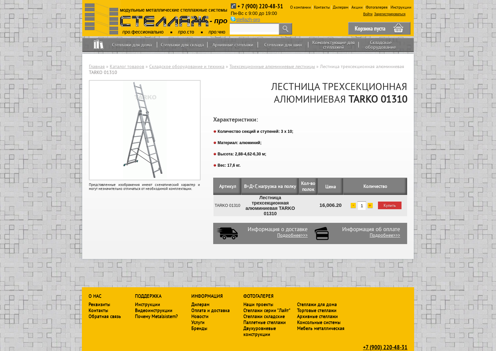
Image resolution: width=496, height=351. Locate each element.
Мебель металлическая (320, 328)
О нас (95, 296)
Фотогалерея (377, 7)
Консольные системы (319, 322)
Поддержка (148, 296)
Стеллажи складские (264, 316)
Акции (357, 7)
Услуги (198, 322)
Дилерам (340, 7)
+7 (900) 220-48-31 (385, 347)
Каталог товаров (127, 66)
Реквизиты (99, 304)
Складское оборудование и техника (186, 66)
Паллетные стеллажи (264, 322)
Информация (207, 296)
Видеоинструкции (153, 310)
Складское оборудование (380, 45)
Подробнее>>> (292, 235)
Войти (367, 14)
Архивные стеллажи (233, 45)
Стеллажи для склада (182, 45)
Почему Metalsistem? (156, 316)
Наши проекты (258, 304)
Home (98, 44)
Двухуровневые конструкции (259, 331)
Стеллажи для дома (132, 45)
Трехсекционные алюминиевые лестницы (272, 66)
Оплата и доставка (210, 310)
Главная (97, 66)
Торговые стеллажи (317, 310)
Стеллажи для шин (283, 45)
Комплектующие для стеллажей (333, 45)
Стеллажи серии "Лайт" (266, 310)
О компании (300, 7)
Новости (200, 316)
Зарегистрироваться (389, 14)
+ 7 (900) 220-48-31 (260, 6)
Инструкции (401, 7)
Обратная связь (105, 316)
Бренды (199, 328)
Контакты (322, 7)
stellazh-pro (248, 19)
